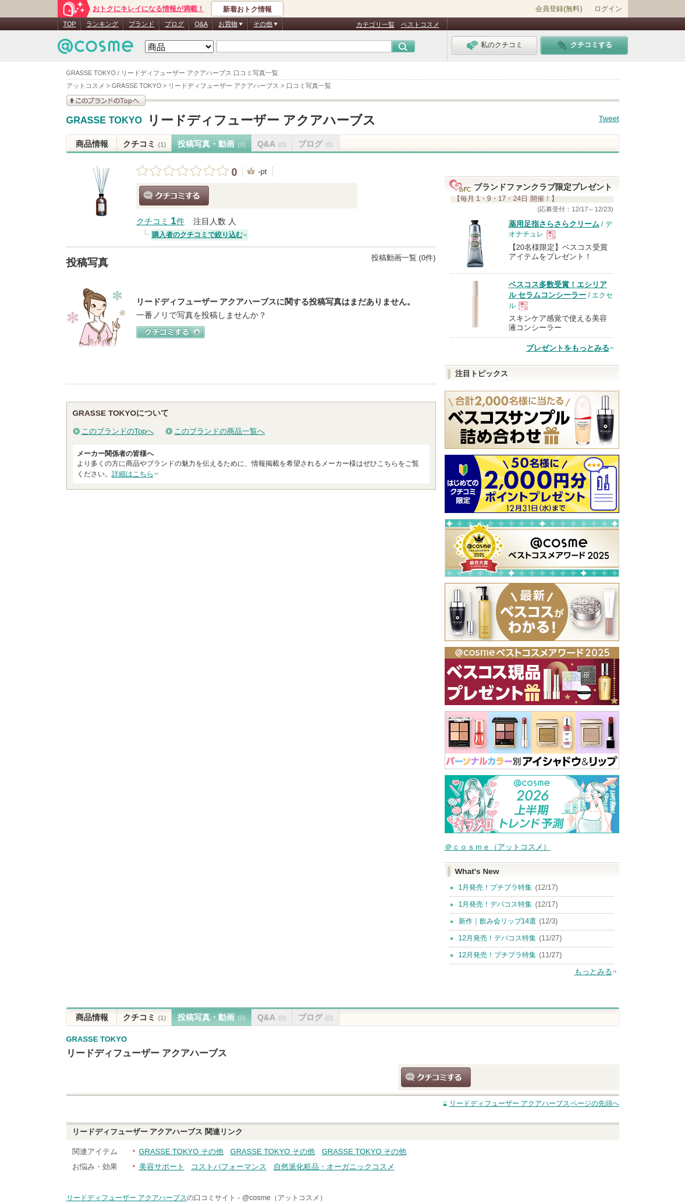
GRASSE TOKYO (104, 120)
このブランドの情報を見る (105, 100)
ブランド (141, 23)
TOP (69, 23)
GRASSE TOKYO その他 (181, 1151)
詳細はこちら (133, 474)
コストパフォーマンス (229, 1166)
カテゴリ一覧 (375, 24)
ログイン (608, 9)
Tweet (609, 118)
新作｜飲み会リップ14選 (498, 921)
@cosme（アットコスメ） (284, 1198)
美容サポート (161, 1166)
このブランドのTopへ (117, 431)
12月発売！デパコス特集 (498, 938)
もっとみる (593, 971)
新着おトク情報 (247, 9)
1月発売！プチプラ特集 (496, 887)
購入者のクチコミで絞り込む (197, 235)
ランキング (102, 23)
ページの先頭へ (534, 1103)
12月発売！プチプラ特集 (498, 955)
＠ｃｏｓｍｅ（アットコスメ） (498, 847)
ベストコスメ (420, 24)
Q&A (201, 23)
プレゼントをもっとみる (567, 348)
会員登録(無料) (558, 9)
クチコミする (174, 196)
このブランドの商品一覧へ (219, 431)
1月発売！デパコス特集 (496, 904)
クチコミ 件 (160, 221)
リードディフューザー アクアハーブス (261, 120)
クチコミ (144, 143)
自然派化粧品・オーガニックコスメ (334, 1166)
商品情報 (92, 143)
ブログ (174, 23)
